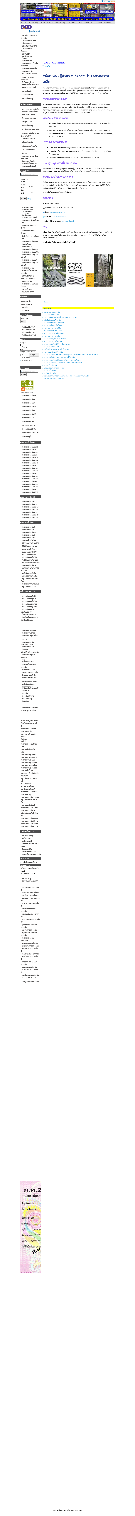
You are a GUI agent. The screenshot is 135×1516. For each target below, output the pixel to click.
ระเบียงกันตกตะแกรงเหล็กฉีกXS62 (56, 349)
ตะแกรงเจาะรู (60, 23)
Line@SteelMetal (68, 221)
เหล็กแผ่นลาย (84, 23)
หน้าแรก (24, 23)
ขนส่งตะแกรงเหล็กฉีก (51, 312)
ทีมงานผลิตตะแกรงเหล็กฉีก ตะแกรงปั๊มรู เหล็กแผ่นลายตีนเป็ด (66, 376)
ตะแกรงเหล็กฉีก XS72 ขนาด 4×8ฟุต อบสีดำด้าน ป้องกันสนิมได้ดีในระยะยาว (71, 355)
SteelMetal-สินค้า (49, 373)
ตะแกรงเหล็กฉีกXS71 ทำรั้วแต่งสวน (56, 344)
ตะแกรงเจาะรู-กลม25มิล (52, 331)
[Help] (29, 198)
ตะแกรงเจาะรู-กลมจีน (51, 336)
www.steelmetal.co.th (59, 217)
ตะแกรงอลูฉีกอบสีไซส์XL (53, 352)
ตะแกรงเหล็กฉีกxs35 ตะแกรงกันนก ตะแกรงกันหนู (61, 360)
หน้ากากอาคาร (96, 23)
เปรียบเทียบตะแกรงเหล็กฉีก (53, 368)
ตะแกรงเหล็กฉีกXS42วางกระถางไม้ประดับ (59, 357)
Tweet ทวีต (46, 66)
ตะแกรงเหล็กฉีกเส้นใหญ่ (52, 325)
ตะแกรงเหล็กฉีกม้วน (51, 347)
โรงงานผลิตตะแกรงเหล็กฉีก (53, 323)
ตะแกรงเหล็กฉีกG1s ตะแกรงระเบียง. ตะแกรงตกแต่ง (62, 362)
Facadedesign (33, 22)
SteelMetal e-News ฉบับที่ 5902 (54, 378)
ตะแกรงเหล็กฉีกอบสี (51, 315)
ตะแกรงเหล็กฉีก (47, 23)
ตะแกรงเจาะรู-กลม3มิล (52, 328)
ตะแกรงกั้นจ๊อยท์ (49, 370)
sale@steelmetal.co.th (57, 212)
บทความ (107, 23)
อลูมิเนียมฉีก (72, 23)
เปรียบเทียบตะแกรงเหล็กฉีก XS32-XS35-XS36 (60, 317)
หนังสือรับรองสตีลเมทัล (52, 320)
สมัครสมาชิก (27, 360)
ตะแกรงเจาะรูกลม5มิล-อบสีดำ (54, 339)
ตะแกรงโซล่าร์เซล (50, 365)
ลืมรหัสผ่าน (26, 358)
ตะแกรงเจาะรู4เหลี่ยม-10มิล (53, 333)
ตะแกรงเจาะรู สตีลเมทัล (52, 341)
